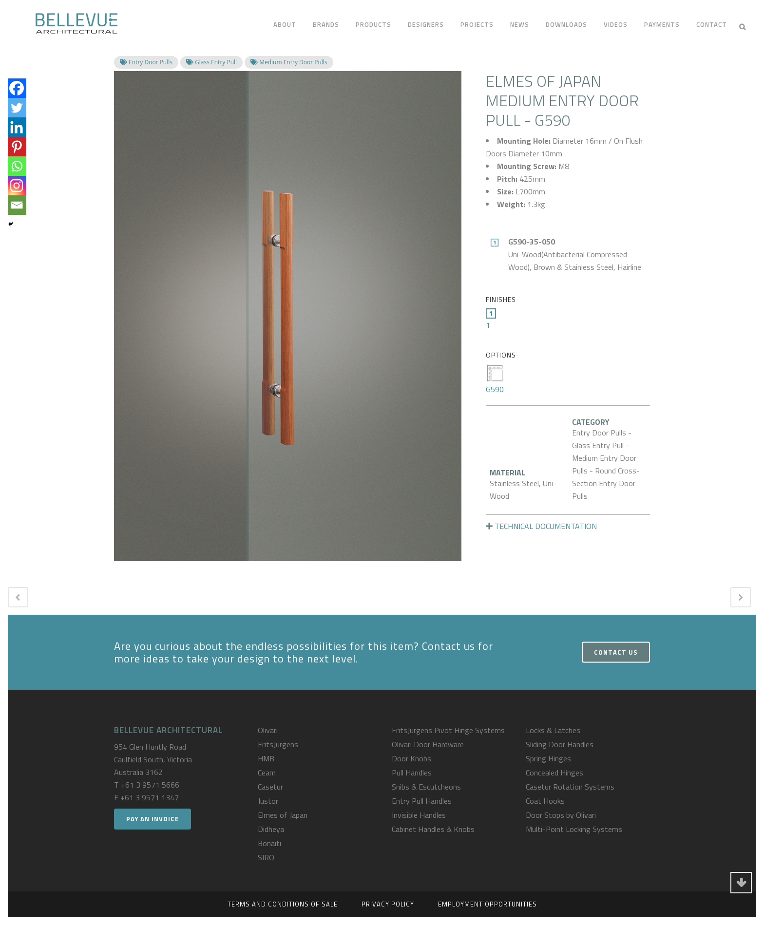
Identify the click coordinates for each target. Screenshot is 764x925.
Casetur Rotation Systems (570, 786)
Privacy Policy (388, 904)
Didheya (271, 829)
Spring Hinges (548, 758)
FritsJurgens (278, 744)
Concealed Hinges (554, 772)
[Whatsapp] (16, 166)
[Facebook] (16, 88)
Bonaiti (269, 843)
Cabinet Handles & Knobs (433, 829)
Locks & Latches (553, 730)
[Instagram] (16, 185)
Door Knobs (411, 758)
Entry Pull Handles (422, 800)
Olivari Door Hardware (428, 744)
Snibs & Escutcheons (426, 786)
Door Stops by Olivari (561, 815)
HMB (266, 758)
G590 (495, 379)
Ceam (267, 772)
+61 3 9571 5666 (150, 785)
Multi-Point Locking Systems (574, 829)
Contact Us (616, 652)
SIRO (266, 857)
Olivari (268, 730)
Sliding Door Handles (559, 744)
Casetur (270, 786)
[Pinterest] (16, 146)
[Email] (16, 205)
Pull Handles (412, 772)
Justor (268, 800)
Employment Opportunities (487, 904)
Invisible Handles (419, 815)
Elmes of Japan (282, 815)
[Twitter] (16, 107)
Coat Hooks (545, 800)
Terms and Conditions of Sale (283, 904)
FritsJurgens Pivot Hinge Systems (448, 730)
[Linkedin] (16, 127)
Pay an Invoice (152, 819)
